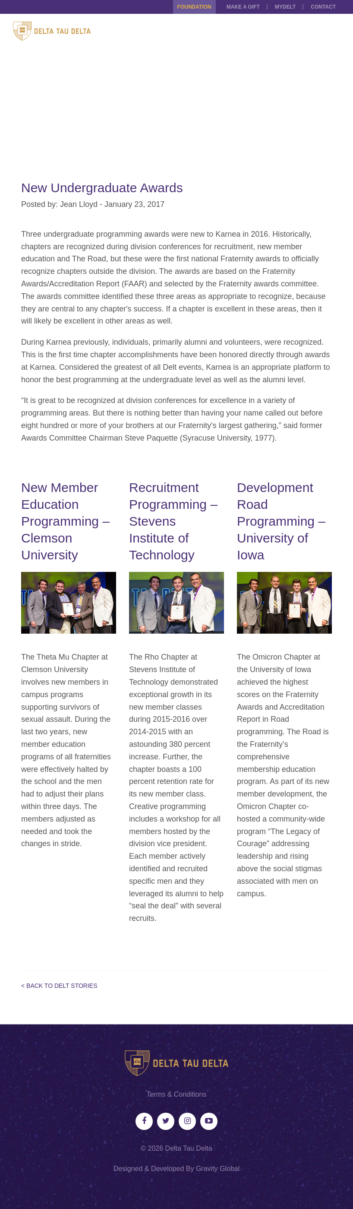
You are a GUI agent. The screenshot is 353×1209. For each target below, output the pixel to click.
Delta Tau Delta (188, 1148)
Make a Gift (243, 7)
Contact (323, 7)
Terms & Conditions (177, 1094)
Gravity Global (218, 1168)
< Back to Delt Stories (59, 985)
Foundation (194, 7)
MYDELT (285, 7)
